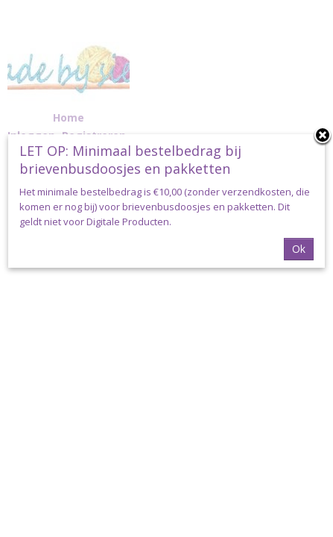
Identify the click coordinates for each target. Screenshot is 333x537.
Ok (298, 249)
